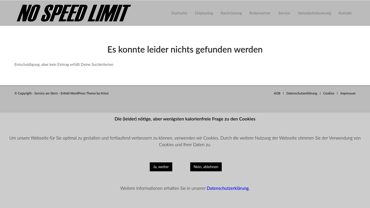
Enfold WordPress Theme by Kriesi (85, 93)
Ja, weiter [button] (161, 166)
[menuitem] (179, 13)
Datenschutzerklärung (228, 188)
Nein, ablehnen (206, 166)
